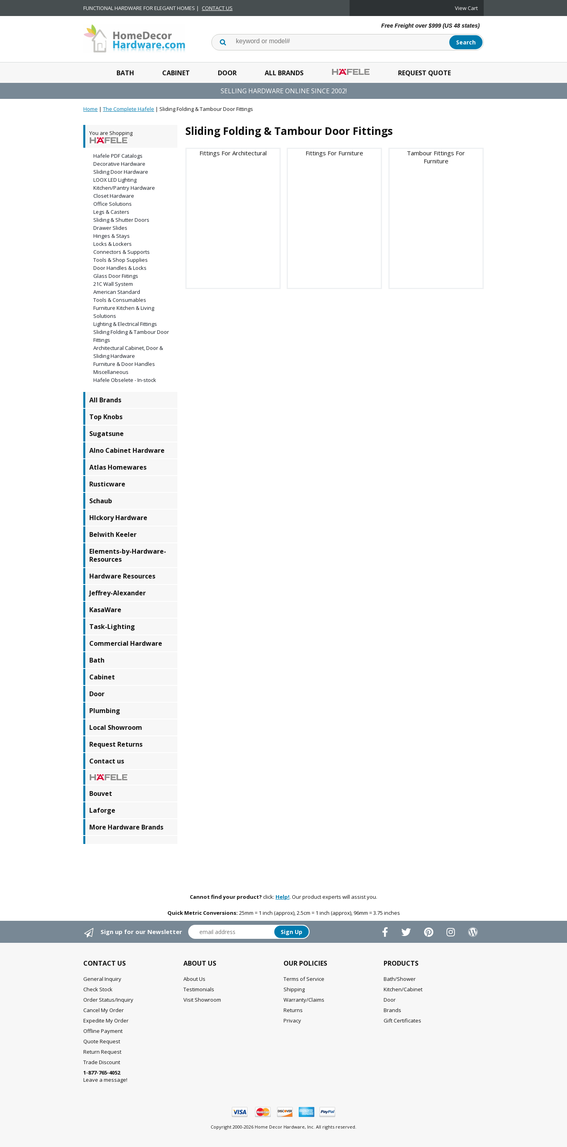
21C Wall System (113, 283)
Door (227, 72)
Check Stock (98, 989)
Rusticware (107, 484)
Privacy (292, 1020)
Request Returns (116, 744)
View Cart (466, 8)
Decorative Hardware (119, 163)
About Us (194, 978)
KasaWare (105, 610)
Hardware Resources (122, 576)
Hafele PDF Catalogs (118, 155)
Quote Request (101, 1041)
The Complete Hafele (128, 108)
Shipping (294, 989)
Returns (293, 1010)
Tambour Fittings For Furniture (436, 157)
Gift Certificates (402, 1020)
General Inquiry (102, 978)
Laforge (102, 810)
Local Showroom (115, 727)
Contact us (106, 761)
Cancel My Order (103, 1010)
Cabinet (176, 72)
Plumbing (104, 711)
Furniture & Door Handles (124, 364)
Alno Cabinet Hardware (127, 450)
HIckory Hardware (118, 518)
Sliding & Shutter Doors (121, 219)
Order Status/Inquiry (108, 999)
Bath (125, 72)
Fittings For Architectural (233, 153)
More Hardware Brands (126, 827)
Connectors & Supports (121, 251)
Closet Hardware (113, 195)
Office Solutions (112, 203)
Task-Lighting (112, 627)
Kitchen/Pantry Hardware (124, 187)
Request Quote (424, 72)
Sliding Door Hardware (120, 171)
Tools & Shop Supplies (120, 259)
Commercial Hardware (125, 643)
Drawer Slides (110, 227)
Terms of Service (304, 978)
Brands (392, 1010)
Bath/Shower (400, 978)
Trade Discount (101, 1062)
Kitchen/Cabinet (403, 989)
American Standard (116, 291)
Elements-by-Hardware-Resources (127, 555)
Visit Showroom (202, 999)
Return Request (102, 1051)
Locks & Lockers (112, 243)
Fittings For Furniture (334, 153)
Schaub (100, 501)
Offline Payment (103, 1031)
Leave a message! (105, 1076)
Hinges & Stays (111, 235)
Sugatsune (106, 434)
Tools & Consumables (119, 299)
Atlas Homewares (118, 467)
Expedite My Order (106, 1020)
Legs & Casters (111, 211)
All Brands (284, 72)
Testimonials (198, 989)
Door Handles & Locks (120, 267)
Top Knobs (106, 417)
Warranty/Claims (304, 999)
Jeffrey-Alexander (117, 593)
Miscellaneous (111, 372)
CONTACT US (217, 8)
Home (90, 108)
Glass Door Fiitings (115, 275)
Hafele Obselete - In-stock (124, 380)
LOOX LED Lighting (115, 179)
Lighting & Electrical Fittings (125, 323)
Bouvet (100, 793)
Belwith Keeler (113, 534)
